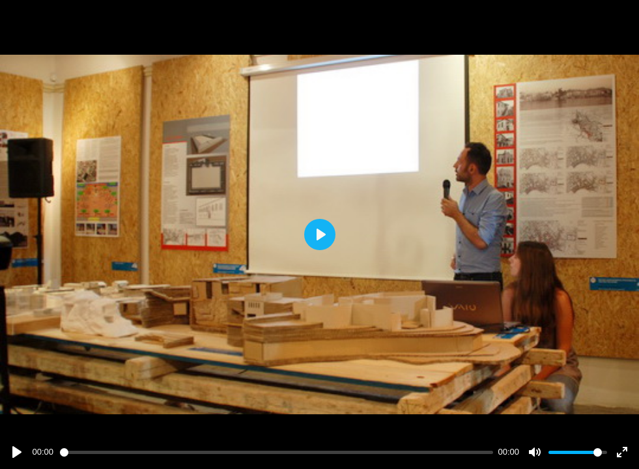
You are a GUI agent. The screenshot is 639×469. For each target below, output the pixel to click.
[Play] (17, 452)
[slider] (276, 452)
